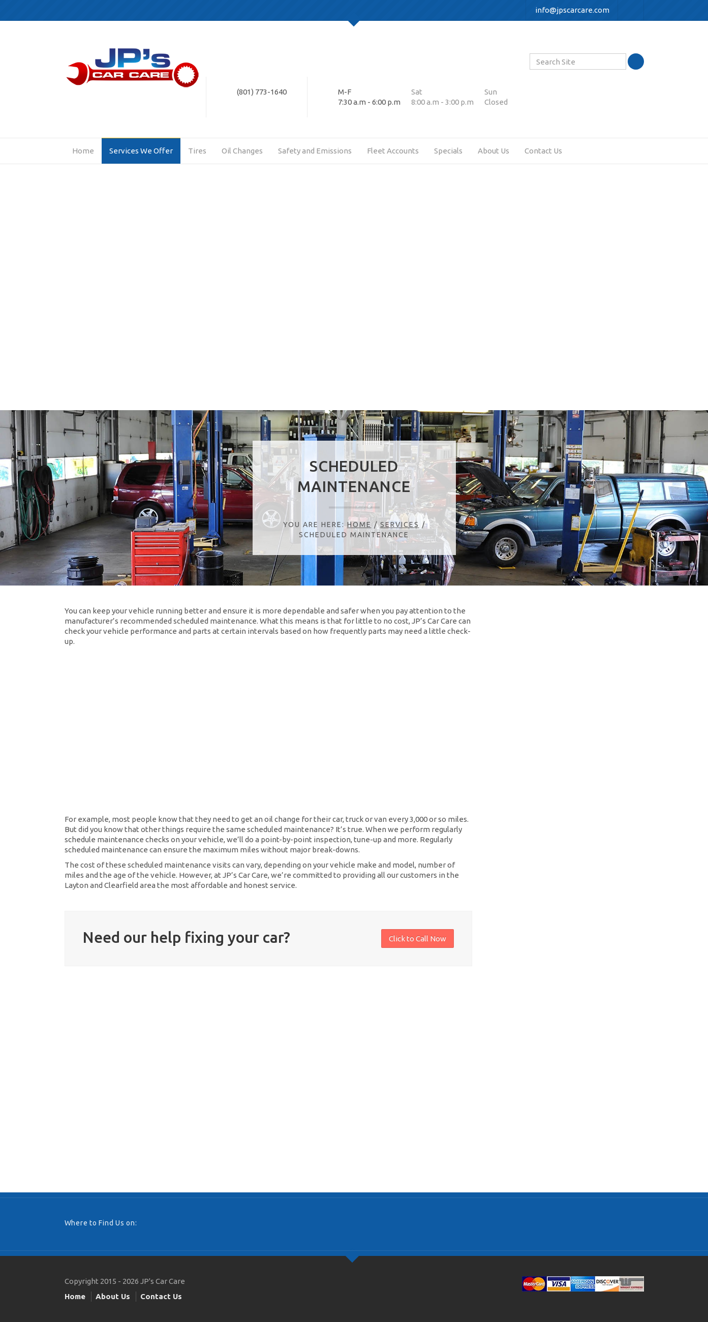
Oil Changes (242, 150)
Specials (448, 150)
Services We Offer (141, 150)
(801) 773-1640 (262, 91)
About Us (493, 150)
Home (83, 150)
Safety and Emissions (315, 150)
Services (399, 524)
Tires (197, 150)
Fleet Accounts (393, 150)
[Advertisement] (354, 295)
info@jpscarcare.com (572, 10)
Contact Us (543, 150)
